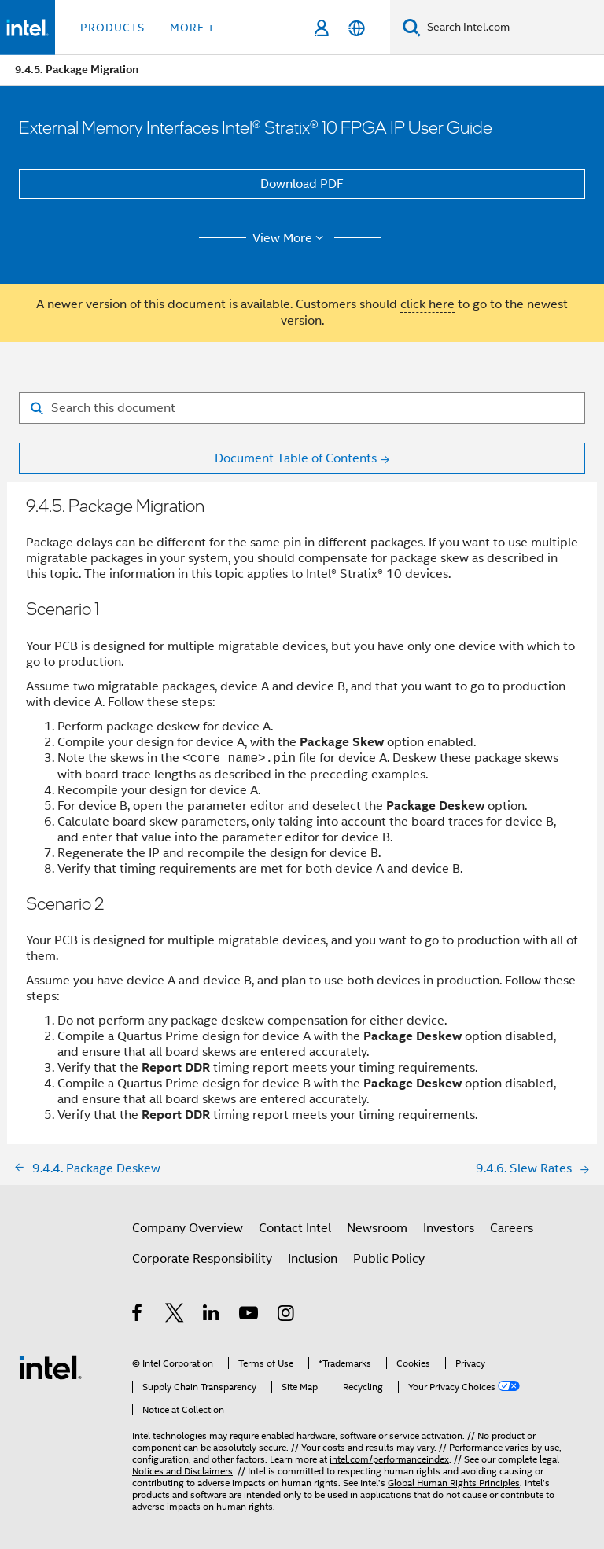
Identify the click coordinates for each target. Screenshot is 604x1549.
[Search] (412, 27)
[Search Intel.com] (512, 28)
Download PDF (302, 184)
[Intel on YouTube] (250, 1315)
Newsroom (377, 1228)
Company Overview (187, 1228)
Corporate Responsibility (202, 1259)
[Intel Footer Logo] (50, 1366)
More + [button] (192, 27)
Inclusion (312, 1259)
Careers (511, 1228)
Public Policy (389, 1259)
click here (427, 304)
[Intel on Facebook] (138, 1315)
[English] (356, 28)
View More (290, 238)
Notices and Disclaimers (182, 1471)
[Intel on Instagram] (286, 1315)
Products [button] (112, 27)
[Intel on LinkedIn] (212, 1315)
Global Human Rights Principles (454, 1482)
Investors (448, 1228)
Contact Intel (295, 1228)
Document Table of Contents (296, 458)
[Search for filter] (302, 408)
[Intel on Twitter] (175, 1315)
